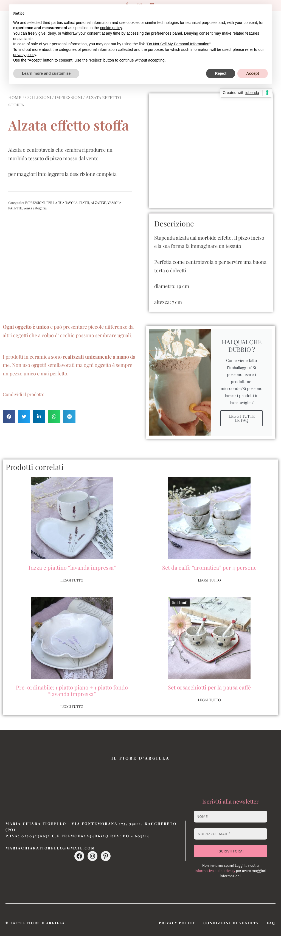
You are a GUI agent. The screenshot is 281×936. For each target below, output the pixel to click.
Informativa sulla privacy (215, 871)
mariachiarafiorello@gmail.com (50, 848)
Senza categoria (35, 208)
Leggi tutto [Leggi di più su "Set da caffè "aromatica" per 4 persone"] (209, 580)
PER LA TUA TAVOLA (62, 202)
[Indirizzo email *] (230, 834)
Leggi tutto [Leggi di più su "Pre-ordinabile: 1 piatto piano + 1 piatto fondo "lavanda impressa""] (71, 706)
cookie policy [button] (111, 28)
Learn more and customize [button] (46, 73)
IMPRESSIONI (68, 97)
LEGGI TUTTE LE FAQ (242, 418)
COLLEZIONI (38, 97)
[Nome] (230, 817)
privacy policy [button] (24, 54)
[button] (9, 416)
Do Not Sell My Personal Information (178, 44)
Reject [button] (220, 73)
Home (14, 97)
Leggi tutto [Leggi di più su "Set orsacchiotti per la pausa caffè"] (209, 699)
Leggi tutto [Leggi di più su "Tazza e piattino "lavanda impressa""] (71, 580)
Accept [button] (252, 73)
